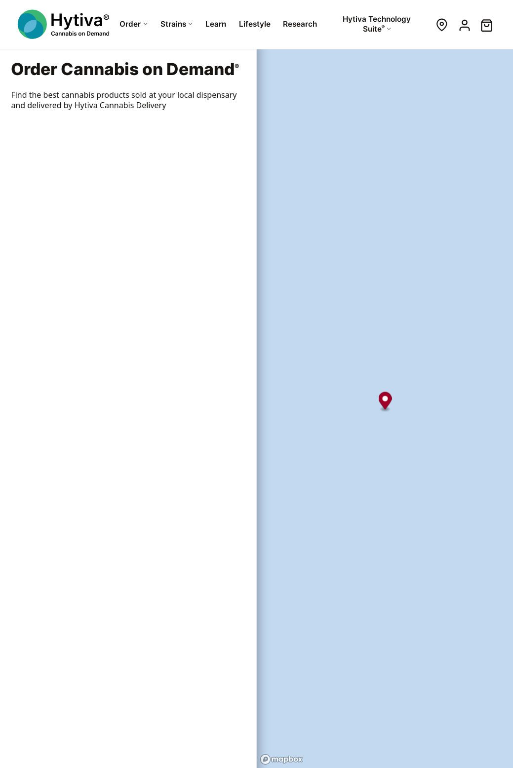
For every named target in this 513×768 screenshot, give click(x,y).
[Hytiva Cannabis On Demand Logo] (64, 24)
